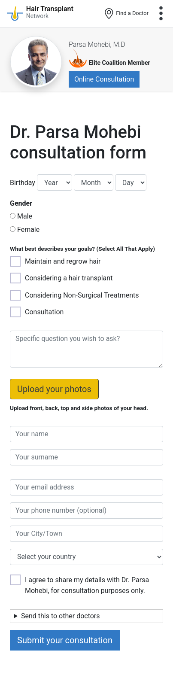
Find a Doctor (126, 13)
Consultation (44, 312)
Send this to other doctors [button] (60, 616)
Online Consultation (104, 79)
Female (28, 229)
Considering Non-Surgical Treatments (82, 295)
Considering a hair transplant (68, 278)
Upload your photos (54, 389)
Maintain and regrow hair (63, 261)
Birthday (22, 183)
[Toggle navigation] (161, 13)
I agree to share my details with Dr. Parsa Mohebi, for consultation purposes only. (87, 585)
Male (24, 216)
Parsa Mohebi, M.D (97, 44)
